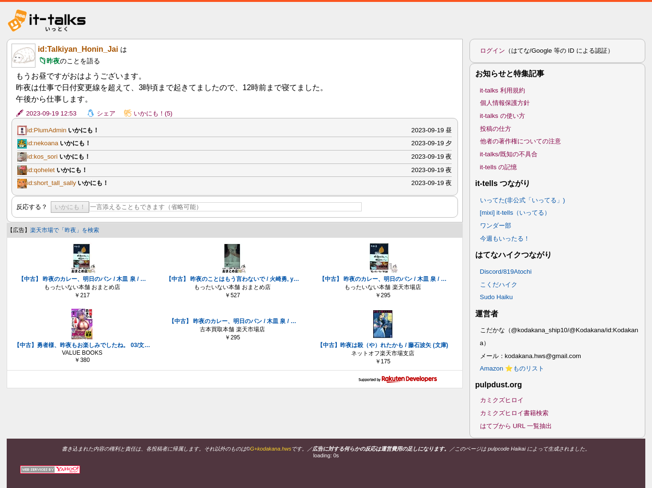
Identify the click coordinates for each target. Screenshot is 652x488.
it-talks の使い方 (502, 115)
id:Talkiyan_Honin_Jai (78, 49)
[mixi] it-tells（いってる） (515, 212)
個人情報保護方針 (505, 102)
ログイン (492, 50)
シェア (106, 113)
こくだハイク (498, 284)
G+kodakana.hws (270, 449)
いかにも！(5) (153, 113)
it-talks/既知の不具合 (509, 154)
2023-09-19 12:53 (51, 113)
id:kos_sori (42, 156)
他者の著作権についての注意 (520, 141)
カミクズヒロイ (502, 400)
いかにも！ (70, 206)
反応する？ (31, 206)
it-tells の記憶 (498, 167)
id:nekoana (42, 143)
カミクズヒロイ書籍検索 (514, 413)
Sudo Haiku (496, 297)
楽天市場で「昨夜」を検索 (64, 230)
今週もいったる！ (505, 238)
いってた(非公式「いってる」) (522, 200)
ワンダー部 (495, 225)
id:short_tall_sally (51, 182)
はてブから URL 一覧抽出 (516, 426)
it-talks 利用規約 (502, 90)
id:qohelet (41, 170)
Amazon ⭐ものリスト (512, 368)
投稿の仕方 (495, 128)
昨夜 (53, 61)
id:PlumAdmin (46, 130)
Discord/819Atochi (506, 271)
